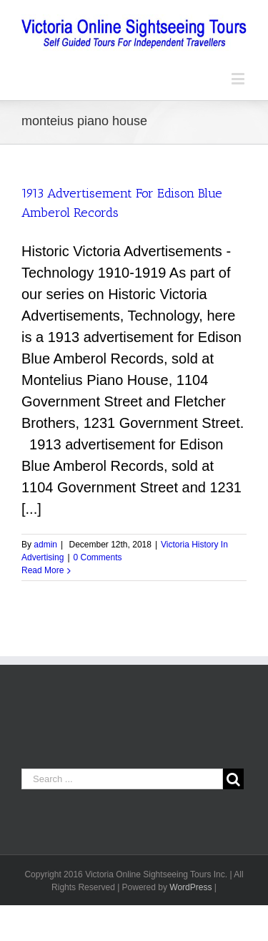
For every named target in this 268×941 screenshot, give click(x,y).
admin (45, 545)
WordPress (190, 887)
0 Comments (98, 557)
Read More (42, 570)
